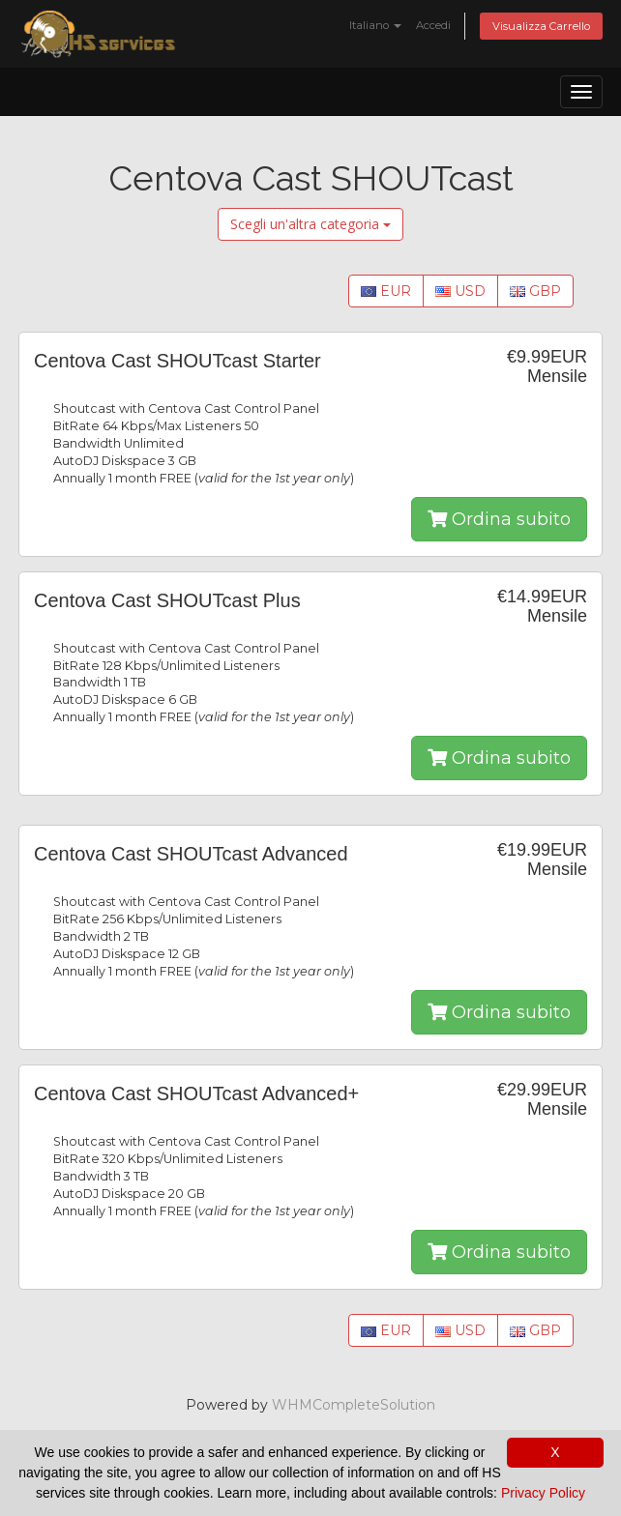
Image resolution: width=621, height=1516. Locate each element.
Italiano (375, 25)
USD (460, 291)
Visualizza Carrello (541, 26)
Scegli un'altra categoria (310, 224)
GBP (535, 291)
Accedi (433, 25)
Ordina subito (499, 519)
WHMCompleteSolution (353, 1405)
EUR (386, 291)
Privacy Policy (543, 1493)
